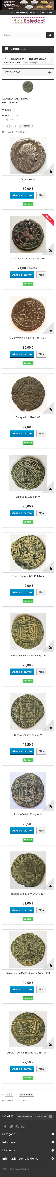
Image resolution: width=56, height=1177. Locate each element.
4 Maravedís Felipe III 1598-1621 (28, 338)
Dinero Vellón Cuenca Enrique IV (28, 655)
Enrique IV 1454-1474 (28, 496)
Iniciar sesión (47, 12)
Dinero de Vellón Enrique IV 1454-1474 (28, 973)
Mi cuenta (8, 1150)
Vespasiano (28, 179)
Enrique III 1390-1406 (28, 417)
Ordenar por (7, 110)
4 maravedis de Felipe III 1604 (28, 258)
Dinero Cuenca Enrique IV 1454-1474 (28, 1052)
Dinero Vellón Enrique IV (28, 735)
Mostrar (5, 115)
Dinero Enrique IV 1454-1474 (27, 576)
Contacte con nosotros (18, 12)
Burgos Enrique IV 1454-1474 (28, 893)
